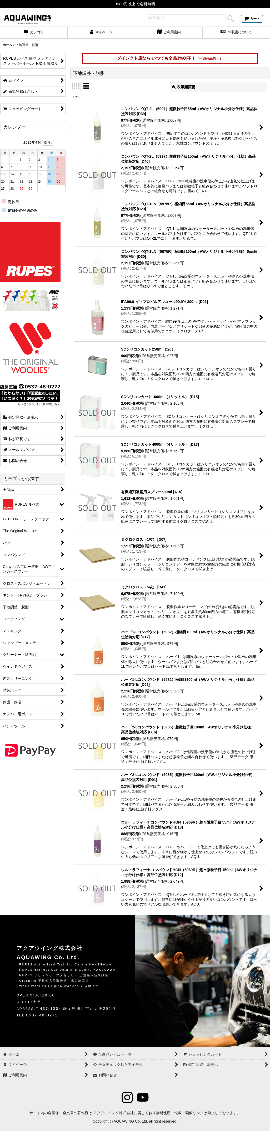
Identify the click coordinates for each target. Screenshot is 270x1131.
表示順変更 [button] (183, 87)
